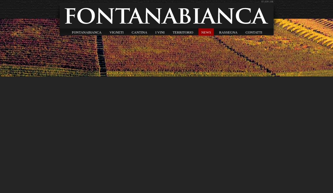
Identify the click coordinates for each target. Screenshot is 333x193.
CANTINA (139, 32)
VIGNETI (116, 32)
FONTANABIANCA (87, 32)
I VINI (160, 32)
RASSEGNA (228, 32)
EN (267, 1)
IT (263, 1)
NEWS (206, 32)
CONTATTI (254, 32)
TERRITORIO (183, 32)
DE (272, 1)
